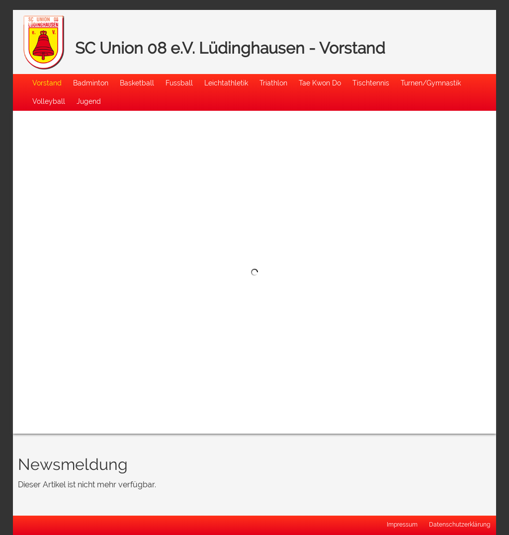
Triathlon (273, 82)
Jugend (89, 101)
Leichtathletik (226, 82)
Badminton (90, 82)
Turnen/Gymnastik (431, 82)
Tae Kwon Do (320, 82)
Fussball (179, 82)
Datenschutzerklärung (459, 524)
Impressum (402, 524)
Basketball (137, 82)
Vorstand (47, 82)
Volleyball (48, 101)
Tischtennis (370, 82)
